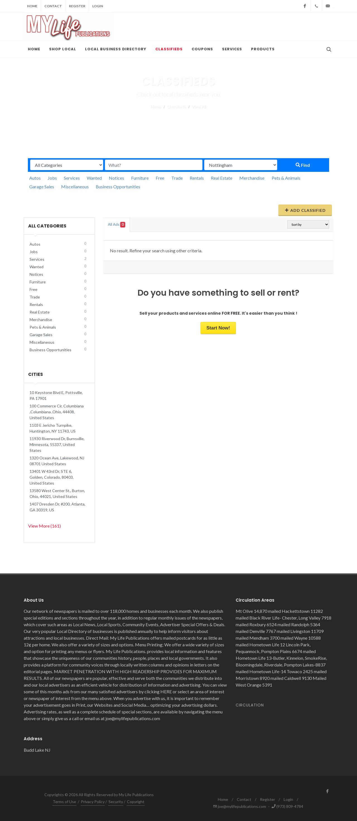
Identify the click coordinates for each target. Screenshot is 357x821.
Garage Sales (41, 186)
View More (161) (44, 525)
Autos (35, 178)
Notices (116, 178)
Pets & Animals (286, 178)
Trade (177, 178)
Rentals (197, 178)
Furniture (140, 178)
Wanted (94, 178)
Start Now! (218, 328)
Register (77, 6)
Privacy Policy (93, 801)
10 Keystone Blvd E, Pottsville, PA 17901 (56, 395)
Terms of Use (64, 801)
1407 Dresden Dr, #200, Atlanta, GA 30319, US (57, 507)
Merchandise (251, 178)
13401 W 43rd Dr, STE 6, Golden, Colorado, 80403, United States (52, 477)
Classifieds (176, 106)
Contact (53, 6)
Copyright (135, 801)
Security (115, 801)
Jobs (52, 178)
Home (32, 6)
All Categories (47, 226)
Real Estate (221, 178)
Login (97, 6)
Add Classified (305, 210)
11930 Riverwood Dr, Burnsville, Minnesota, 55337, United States (57, 444)
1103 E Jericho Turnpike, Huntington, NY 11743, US (53, 428)
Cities (35, 374)
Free (160, 178)
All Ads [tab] (116, 224)
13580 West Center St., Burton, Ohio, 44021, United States (57, 493)
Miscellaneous (75, 186)
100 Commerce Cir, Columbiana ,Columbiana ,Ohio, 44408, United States (57, 412)
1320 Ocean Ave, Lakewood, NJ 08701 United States (57, 460)
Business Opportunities (118, 186)
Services (72, 178)
